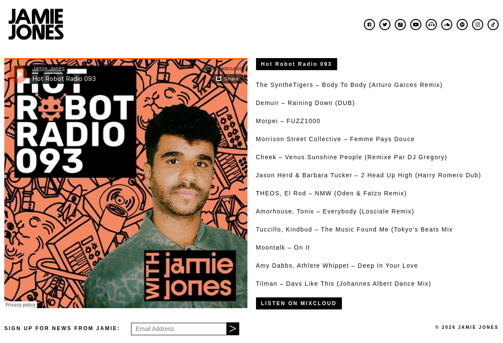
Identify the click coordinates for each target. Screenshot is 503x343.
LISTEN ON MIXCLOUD (299, 303)
